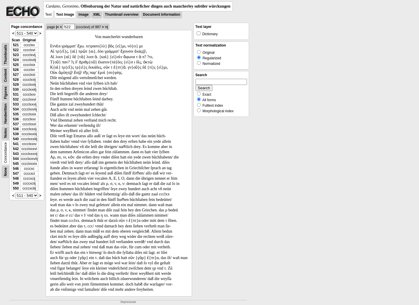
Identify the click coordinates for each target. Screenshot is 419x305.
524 (16, 60)
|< (57, 27)
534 (16, 109)
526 (16, 70)
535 (16, 114)
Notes (5, 133)
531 (16, 94)
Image (84, 15)
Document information (161, 15)
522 (16, 50)
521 (16, 45)
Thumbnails (5, 54)
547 (16, 174)
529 (16, 85)
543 (16, 154)
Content (5, 75)
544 (16, 159)
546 (16, 169)
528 (16, 80)
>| (106, 27)
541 (16, 144)
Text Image (65, 15)
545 (16, 164)
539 (16, 134)
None (5, 171)
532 (16, 99)
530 (16, 90)
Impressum (128, 302)
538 (16, 129)
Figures (5, 92)
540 (16, 139)
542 (16, 149)
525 (16, 65)
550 (16, 188)
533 (16, 104)
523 (16, 55)
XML (96, 15)
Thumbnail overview (122, 15)
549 (16, 183)
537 (16, 124)
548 (16, 178)
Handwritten (5, 114)
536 (16, 119)
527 (16, 75)
